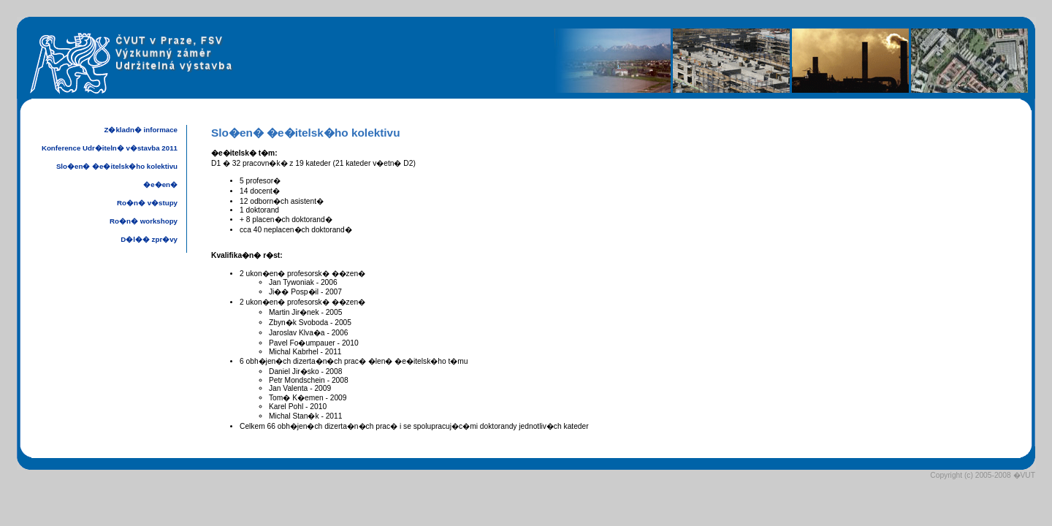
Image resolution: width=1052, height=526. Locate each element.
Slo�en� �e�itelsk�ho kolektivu (117, 166)
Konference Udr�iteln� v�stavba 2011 (110, 148)
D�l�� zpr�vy (149, 239)
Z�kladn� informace (141, 130)
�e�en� (160, 184)
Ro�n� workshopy (144, 221)
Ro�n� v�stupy (147, 203)
